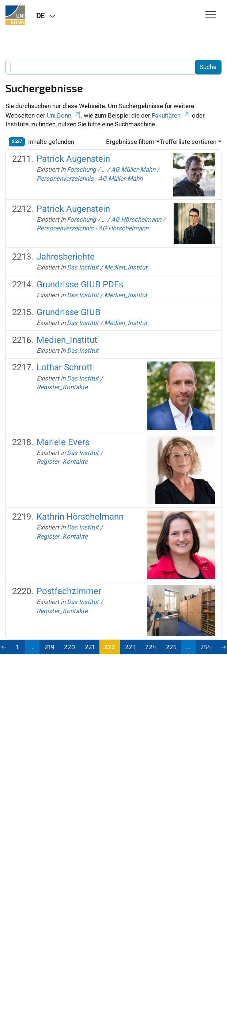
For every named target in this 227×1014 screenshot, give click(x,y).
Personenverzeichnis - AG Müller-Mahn (90, 178)
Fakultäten (171, 115)
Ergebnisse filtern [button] (130, 141)
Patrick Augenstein (73, 159)
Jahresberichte (66, 257)
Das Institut (83, 267)
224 (150, 646)
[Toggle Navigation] (210, 14)
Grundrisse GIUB (69, 312)
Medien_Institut (125, 267)
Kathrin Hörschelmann (80, 517)
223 (130, 646)
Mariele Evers (63, 442)
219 (49, 646)
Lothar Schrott (64, 367)
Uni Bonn (64, 115)
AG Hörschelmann (136, 219)
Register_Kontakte (62, 387)
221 (90, 646)
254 (205, 646)
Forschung (81, 169)
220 (69, 646)
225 (171, 646)
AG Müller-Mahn (133, 169)
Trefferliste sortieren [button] (188, 141)
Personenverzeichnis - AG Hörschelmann (92, 228)
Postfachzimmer (69, 591)
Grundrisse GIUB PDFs (80, 284)
